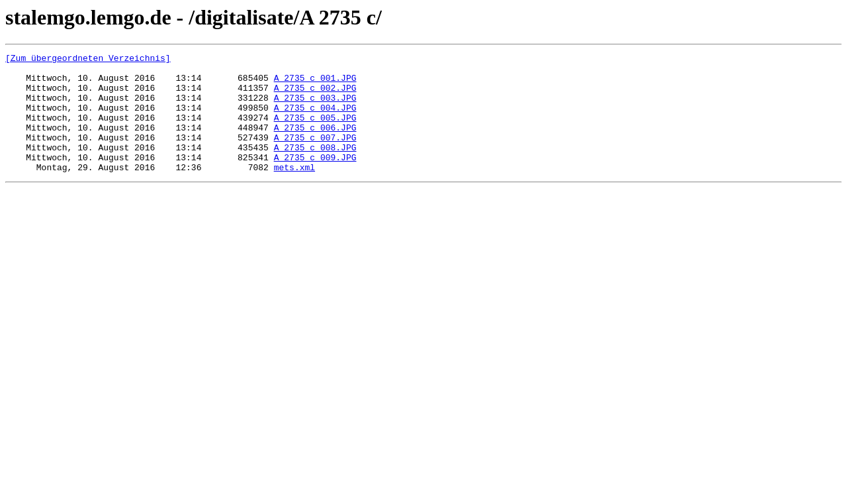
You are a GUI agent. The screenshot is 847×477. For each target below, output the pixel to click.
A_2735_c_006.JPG (315, 143)
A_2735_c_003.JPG (315, 107)
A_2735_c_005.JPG (315, 131)
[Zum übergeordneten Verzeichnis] (88, 60)
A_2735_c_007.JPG (315, 155)
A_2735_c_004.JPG (315, 119)
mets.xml (294, 191)
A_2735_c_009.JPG (315, 179)
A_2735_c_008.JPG (315, 167)
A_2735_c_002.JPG (315, 95)
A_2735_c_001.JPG (315, 83)
